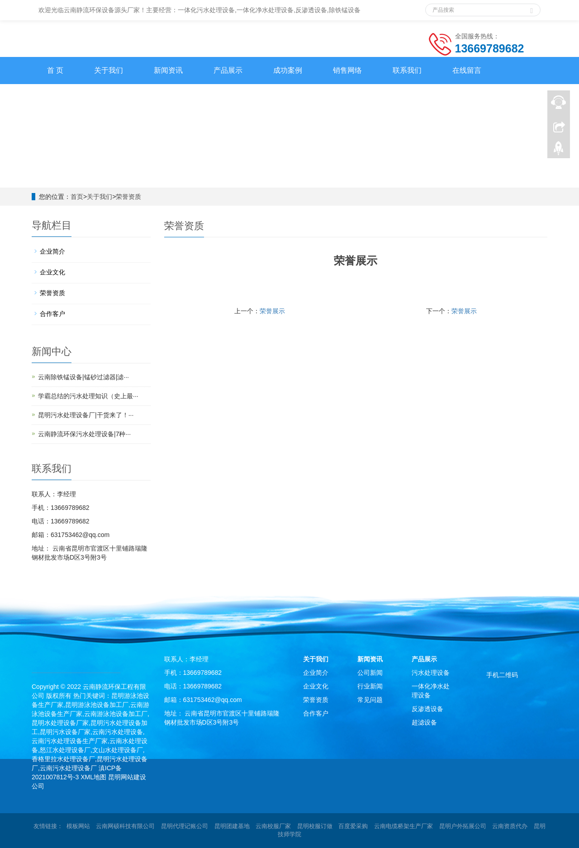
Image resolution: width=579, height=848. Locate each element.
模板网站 (78, 826)
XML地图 (93, 777)
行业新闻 (370, 686)
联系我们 (407, 70)
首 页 (55, 70)
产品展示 (228, 70)
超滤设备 (424, 722)
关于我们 (108, 70)
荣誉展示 (272, 311)
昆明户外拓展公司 (462, 826)
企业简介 (52, 251)
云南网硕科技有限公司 (125, 826)
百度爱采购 (353, 826)
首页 (77, 196)
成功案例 (287, 70)
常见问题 (370, 699)
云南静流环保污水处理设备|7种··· (84, 434)
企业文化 (52, 272)
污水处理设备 (431, 672)
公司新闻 (370, 672)
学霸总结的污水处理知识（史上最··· (88, 396)
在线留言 (466, 70)
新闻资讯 (168, 70)
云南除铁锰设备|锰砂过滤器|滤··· (83, 377)
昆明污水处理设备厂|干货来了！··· (85, 415)
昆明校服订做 (314, 826)
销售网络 (347, 70)
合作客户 (52, 313)
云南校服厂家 (273, 826)
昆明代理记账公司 (184, 826)
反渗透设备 (427, 708)
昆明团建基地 (232, 826)
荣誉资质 (128, 196)
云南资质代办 (509, 826)
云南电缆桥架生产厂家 (403, 826)
